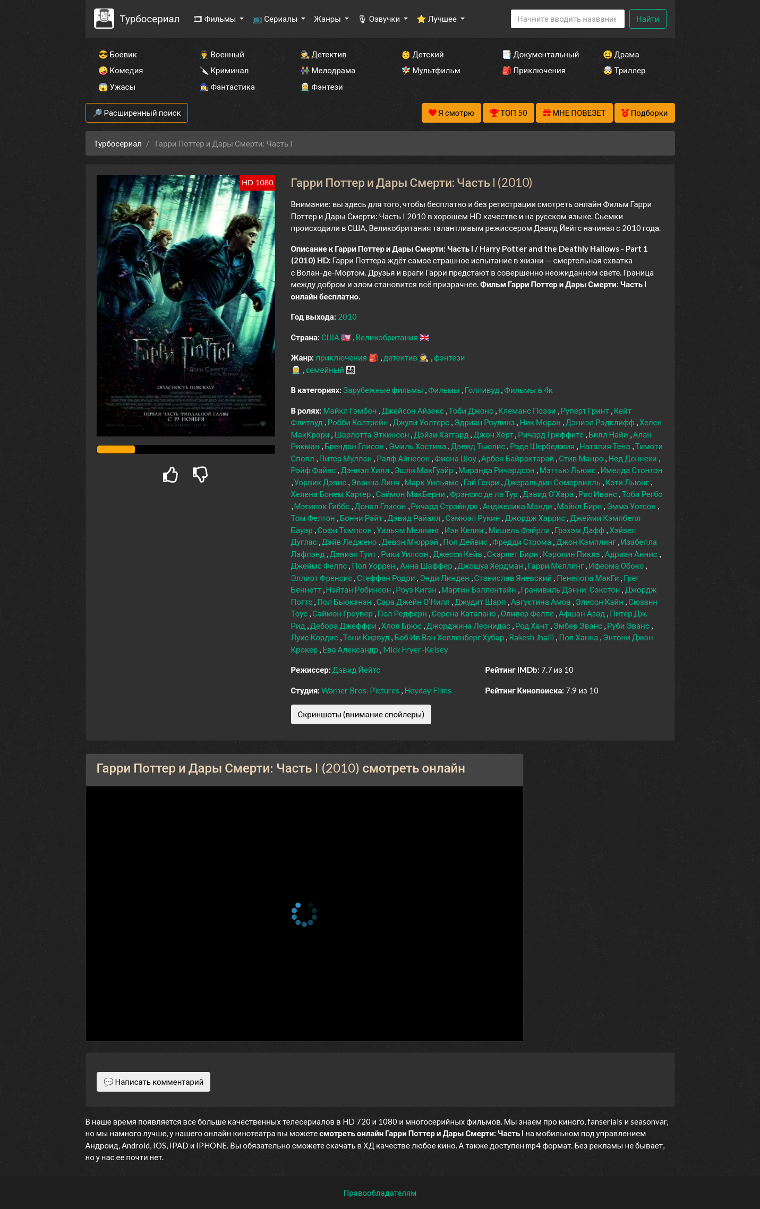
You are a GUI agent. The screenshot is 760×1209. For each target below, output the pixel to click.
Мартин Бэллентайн (479, 589)
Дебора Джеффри (344, 625)
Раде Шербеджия (543, 446)
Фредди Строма (522, 541)
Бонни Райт (362, 517)
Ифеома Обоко (616, 565)
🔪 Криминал (224, 70)
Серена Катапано (465, 613)
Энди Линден (445, 577)
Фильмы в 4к (528, 390)
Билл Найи (609, 434)
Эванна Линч (376, 482)
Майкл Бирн (580, 506)
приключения (341, 357)
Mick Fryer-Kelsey (415, 649)
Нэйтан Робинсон (359, 589)
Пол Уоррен (374, 565)
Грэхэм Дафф (580, 530)
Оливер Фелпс (528, 613)
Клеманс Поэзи (528, 410)
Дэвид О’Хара (549, 494)
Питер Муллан (346, 458)
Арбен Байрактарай (518, 458)
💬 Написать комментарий (154, 1081)
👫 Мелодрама (328, 70)
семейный (326, 369)
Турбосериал (149, 18)
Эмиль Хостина (418, 446)
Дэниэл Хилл (365, 470)
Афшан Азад (583, 613)
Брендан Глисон (355, 446)
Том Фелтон (314, 517)
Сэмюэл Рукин (473, 517)
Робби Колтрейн (359, 422)
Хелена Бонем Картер (332, 494)
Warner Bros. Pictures (361, 690)
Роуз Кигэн (417, 589)
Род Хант (532, 625)
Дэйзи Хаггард (442, 434)
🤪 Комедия (120, 70)
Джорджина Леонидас (469, 625)
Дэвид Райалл (414, 517)
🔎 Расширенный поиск (136, 112)
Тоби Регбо (642, 494)
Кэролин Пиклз (572, 554)
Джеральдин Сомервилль (553, 482)
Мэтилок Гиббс (323, 506)
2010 (347, 316)
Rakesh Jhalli (532, 637)
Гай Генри (482, 482)
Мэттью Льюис (568, 470)
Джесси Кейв (458, 554)
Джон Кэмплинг (587, 541)
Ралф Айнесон (404, 458)
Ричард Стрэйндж (445, 506)
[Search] (567, 19)
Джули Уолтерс (421, 422)
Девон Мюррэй (410, 541)
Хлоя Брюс (402, 625)
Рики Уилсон (405, 554)
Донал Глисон (380, 506)
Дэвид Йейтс (356, 669)
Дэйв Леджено (350, 541)
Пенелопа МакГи (588, 577)
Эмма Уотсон (632, 506)
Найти (647, 18)
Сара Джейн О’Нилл (414, 601)
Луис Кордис (315, 637)
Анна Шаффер (427, 565)
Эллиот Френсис (322, 577)
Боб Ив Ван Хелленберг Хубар (450, 637)
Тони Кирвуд (367, 637)
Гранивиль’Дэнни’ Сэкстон (571, 589)
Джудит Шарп (481, 601)
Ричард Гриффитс (551, 434)
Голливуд (483, 390)
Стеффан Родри (386, 577)
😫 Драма (621, 54)
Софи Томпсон (345, 530)
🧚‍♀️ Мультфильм (430, 70)
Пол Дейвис (466, 541)
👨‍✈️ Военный (221, 54)
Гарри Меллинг (556, 565)
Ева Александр (351, 649)
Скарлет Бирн (513, 554)
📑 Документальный (538, 54)
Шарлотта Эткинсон (372, 434)
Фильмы (445, 390)
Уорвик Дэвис (321, 482)
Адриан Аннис (631, 554)
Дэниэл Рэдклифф (601, 422)
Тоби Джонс (472, 410)
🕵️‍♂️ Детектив (323, 54)
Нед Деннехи (633, 458)
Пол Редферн (403, 613)
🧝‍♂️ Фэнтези (321, 86)
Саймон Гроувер (343, 613)
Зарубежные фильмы (384, 390)
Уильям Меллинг (409, 530)
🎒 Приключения (534, 70)
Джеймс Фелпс (320, 565)
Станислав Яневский (514, 577)
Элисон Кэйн (600, 601)
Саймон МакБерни (410, 494)
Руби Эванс (629, 625)
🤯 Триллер (624, 70)
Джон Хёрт (494, 434)
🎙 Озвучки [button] (379, 18)
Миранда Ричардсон (497, 470)
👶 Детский (422, 54)
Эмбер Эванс (578, 625)
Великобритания (388, 337)
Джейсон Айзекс (413, 410)
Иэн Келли (465, 530)
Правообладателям (380, 1192)
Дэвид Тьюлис (479, 446)
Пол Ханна (579, 637)
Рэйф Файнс (314, 470)
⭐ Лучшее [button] (437, 18)
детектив (401, 357)
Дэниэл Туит (354, 554)
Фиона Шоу (455, 458)
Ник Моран (540, 422)
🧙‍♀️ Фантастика (227, 86)
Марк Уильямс (432, 482)
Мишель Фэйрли (519, 530)
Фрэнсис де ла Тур (484, 494)
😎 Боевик (117, 54)
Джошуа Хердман (491, 565)
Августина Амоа (542, 601)
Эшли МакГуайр (424, 470)
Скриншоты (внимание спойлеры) (361, 714)
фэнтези (449, 357)
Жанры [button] (328, 18)
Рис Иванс (598, 494)
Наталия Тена (605, 446)
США (331, 337)
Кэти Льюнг (628, 482)
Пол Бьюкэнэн (345, 601)
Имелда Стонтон (632, 470)
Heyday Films (427, 690)
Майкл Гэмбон (350, 410)
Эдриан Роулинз (485, 422)
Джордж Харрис (536, 517)
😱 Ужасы (117, 86)
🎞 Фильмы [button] (215, 18)
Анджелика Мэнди (518, 506)
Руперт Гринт (586, 410)
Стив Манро (582, 458)
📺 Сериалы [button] (275, 18)
